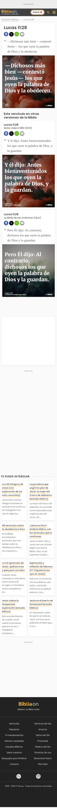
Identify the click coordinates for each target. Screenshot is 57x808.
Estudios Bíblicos (14, 746)
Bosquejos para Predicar (14, 758)
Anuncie (43, 729)
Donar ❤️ (37, 12)
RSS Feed (42, 764)
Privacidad (42, 740)
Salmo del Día (43, 735)
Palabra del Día (42, 746)
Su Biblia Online (10, 12)
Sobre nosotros (14, 752)
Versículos (14, 723)
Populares (14, 729)
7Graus (20, 786)
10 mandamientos (14, 735)
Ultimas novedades (14, 740)
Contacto (14, 764)
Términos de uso (42, 752)
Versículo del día (42, 723)
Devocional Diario (43, 758)
